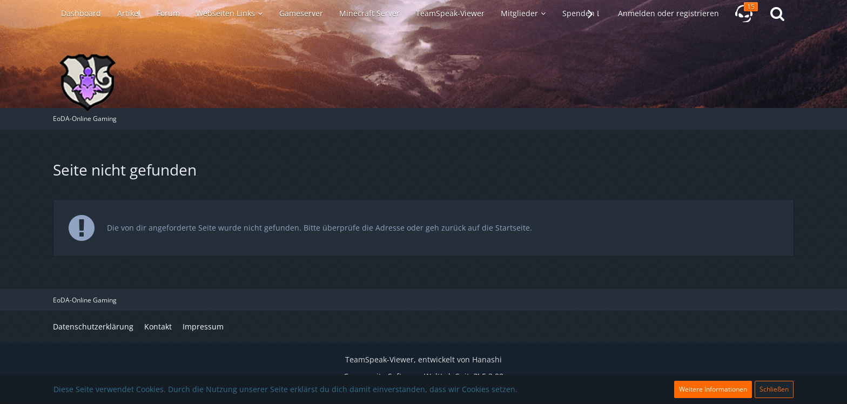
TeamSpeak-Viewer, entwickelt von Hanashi (423, 359)
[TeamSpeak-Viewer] (744, 13)
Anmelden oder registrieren (668, 13)
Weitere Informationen (713, 389)
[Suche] (777, 13)
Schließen (774, 389)
